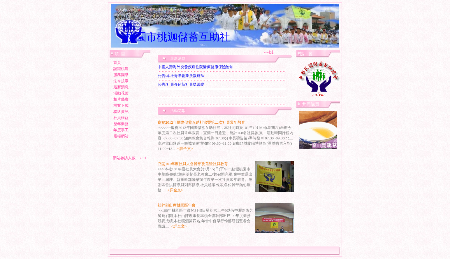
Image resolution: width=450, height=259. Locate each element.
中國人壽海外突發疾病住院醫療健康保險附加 (195, 67)
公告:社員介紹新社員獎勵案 (181, 84)
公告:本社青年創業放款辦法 (181, 76)
